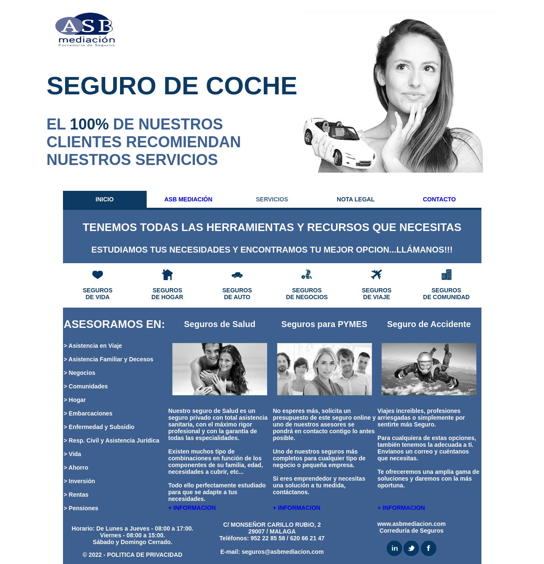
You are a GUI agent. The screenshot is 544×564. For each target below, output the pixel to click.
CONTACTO (439, 199)
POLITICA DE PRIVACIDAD (144, 554)
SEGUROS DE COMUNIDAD (446, 293)
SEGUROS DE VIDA (97, 293)
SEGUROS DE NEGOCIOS (307, 293)
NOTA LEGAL (356, 199)
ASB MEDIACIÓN (188, 199)
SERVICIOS (272, 199)
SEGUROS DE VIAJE (376, 293)
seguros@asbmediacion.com (283, 551)
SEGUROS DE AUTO (237, 293)
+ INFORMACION (192, 507)
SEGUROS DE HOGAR (167, 293)
